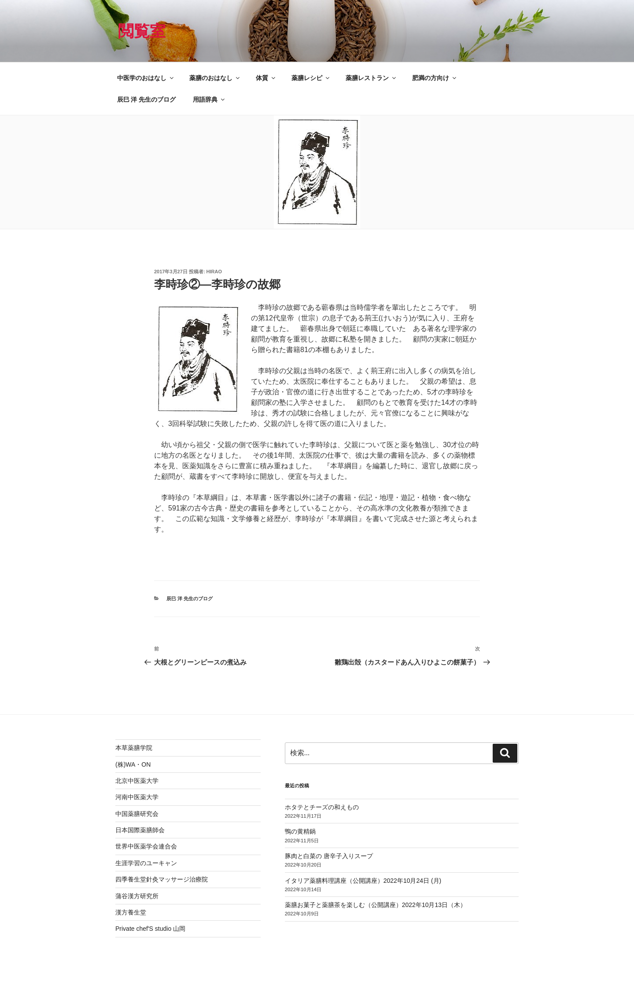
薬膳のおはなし (215, 77)
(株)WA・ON (133, 764)
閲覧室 (142, 31)
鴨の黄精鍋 (300, 831)
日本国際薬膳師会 (140, 830)
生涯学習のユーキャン (146, 863)
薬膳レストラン (371, 77)
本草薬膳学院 (133, 747)
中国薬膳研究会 (136, 813)
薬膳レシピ (311, 77)
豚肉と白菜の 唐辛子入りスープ (329, 855)
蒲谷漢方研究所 (136, 896)
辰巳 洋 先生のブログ (146, 99)
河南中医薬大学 (136, 797)
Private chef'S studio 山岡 (150, 928)
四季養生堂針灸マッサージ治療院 (161, 879)
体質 (266, 77)
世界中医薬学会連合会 (146, 846)
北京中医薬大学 (136, 780)
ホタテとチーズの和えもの (322, 807)
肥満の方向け (434, 77)
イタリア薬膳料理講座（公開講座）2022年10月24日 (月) (363, 880)
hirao (214, 271)
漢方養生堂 (130, 912)
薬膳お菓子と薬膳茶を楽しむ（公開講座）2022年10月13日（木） (375, 904)
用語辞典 (209, 99)
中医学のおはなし (146, 77)
